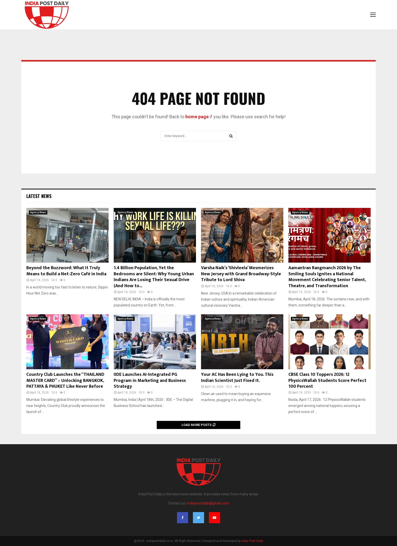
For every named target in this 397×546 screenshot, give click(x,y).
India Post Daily (252, 541)
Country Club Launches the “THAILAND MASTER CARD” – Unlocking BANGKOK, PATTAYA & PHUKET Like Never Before (65, 380)
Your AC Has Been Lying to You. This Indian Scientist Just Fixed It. (237, 377)
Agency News (38, 212)
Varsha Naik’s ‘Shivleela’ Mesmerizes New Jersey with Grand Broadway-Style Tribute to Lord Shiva (241, 274)
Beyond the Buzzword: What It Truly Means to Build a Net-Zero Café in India (66, 271)
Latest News (38, 196)
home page (197, 116)
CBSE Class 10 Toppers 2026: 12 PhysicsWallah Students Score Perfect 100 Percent (327, 380)
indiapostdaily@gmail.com (208, 503)
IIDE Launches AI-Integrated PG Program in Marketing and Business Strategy (150, 380)
